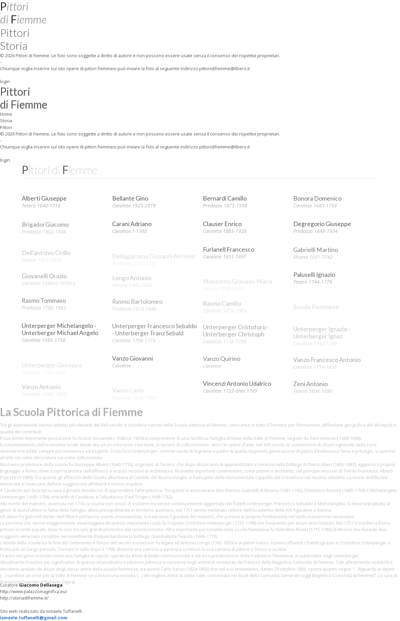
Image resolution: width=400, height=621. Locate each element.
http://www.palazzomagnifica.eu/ (33, 591)
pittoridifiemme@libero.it (224, 68)
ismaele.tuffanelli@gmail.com (33, 618)
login (5, 81)
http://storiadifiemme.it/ (24, 598)
